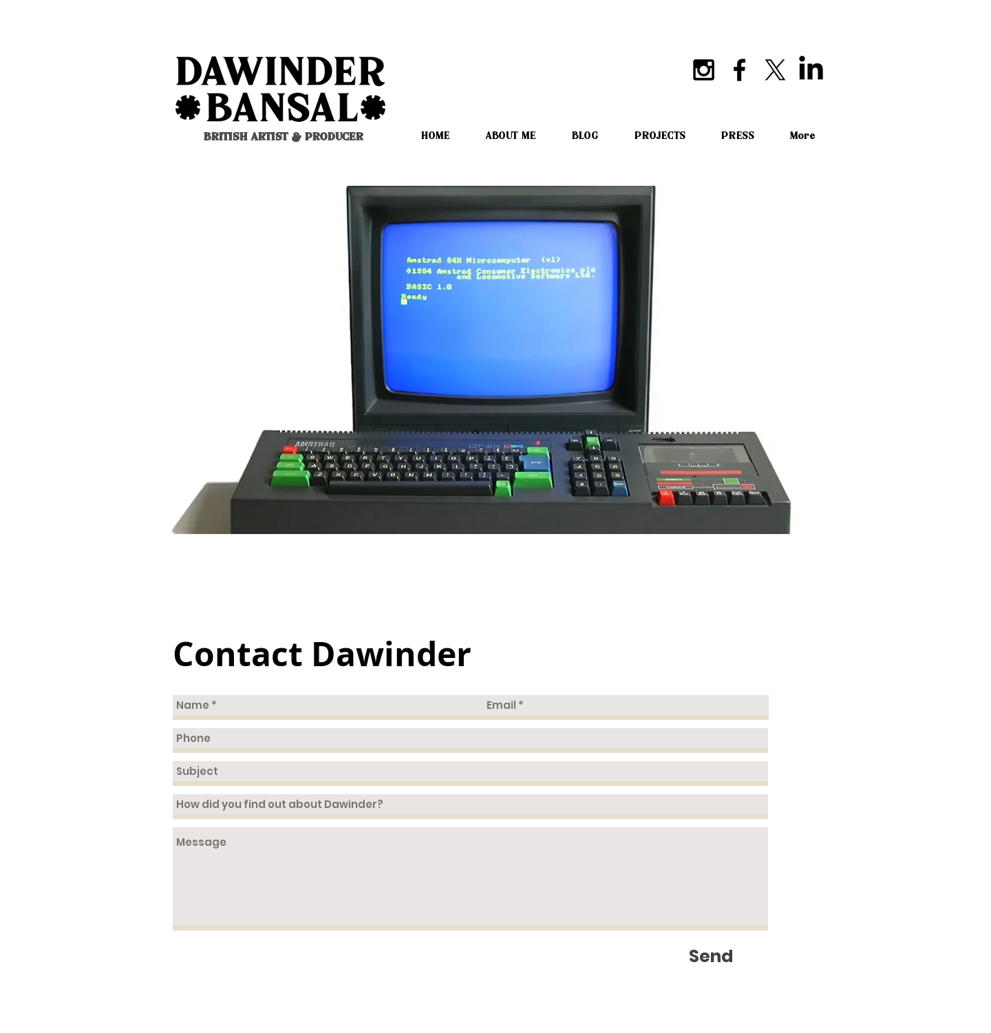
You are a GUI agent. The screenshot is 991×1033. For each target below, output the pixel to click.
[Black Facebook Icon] (739, 70)
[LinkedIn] (811, 70)
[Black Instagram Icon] (703, 70)
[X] (775, 70)
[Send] (711, 956)
